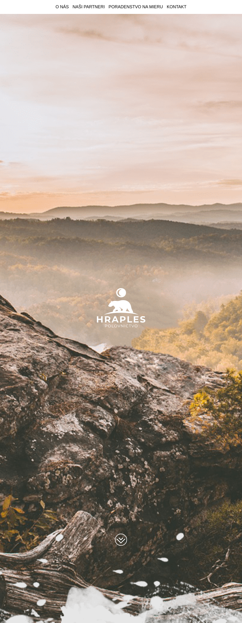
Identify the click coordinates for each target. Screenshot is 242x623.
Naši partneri (89, 6)
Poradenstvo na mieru (135, 6)
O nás (62, 6)
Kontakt (176, 6)
